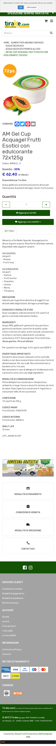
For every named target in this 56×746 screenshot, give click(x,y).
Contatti (6, 654)
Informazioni (31, 7)
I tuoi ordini (7, 631)
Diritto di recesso (10, 603)
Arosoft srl (20, 734)
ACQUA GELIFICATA (15, 46)
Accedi (5, 617)
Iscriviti (5, 621)
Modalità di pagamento (13, 593)
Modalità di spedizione (12, 598)
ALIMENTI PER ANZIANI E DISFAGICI (27, 42)
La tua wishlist (9, 635)
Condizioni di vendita (12, 589)
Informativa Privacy (12, 649)
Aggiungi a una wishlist (28, 222)
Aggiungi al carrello (26, 213)
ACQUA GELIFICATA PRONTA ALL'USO (23, 49)
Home (6, 42)
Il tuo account (9, 626)
